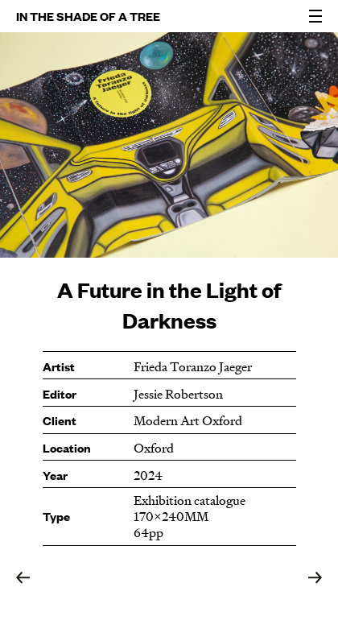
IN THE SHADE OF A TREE (88, 15)
